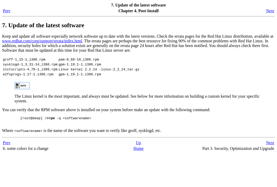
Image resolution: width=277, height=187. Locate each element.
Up (138, 147)
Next (270, 11)
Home (138, 153)
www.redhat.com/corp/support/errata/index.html (42, 41)
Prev (6, 11)
